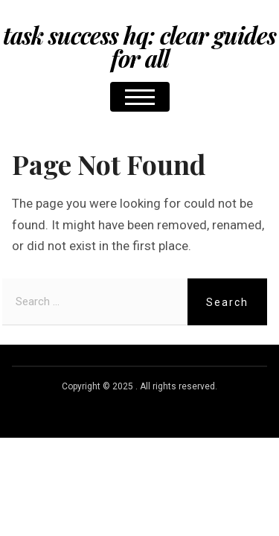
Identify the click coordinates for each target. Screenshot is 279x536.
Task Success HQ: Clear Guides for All (139, 46)
